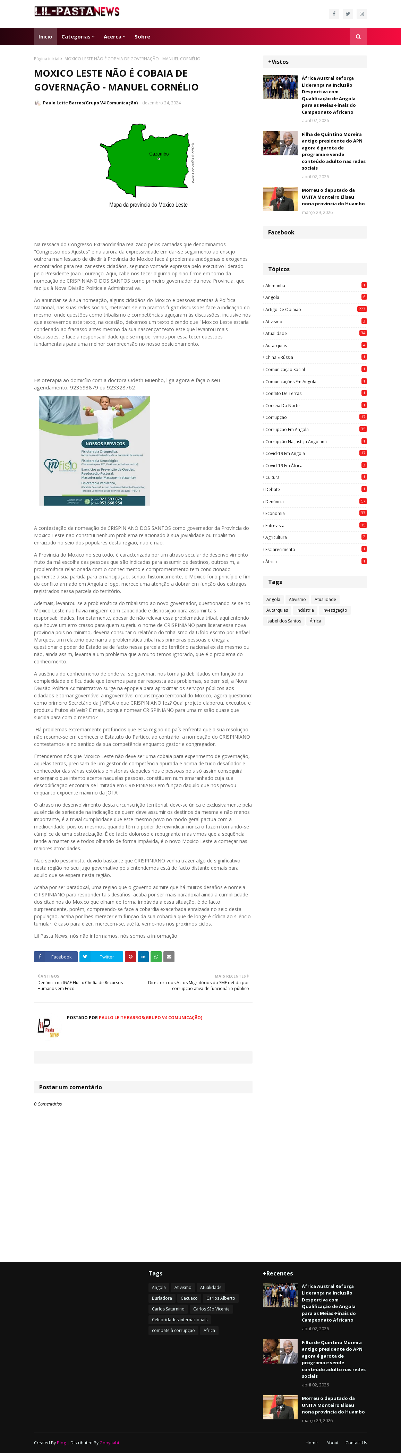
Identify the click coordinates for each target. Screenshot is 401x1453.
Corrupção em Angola (316, 429)
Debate (316, 489)
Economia (316, 513)
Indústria (305, 610)
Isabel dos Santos (283, 621)
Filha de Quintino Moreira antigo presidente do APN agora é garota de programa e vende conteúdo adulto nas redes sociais (334, 151)
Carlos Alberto (220, 1298)
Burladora (162, 1298)
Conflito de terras (316, 393)
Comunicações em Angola (316, 381)
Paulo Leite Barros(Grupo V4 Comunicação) (90, 103)
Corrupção (316, 417)
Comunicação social (316, 369)
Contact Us (356, 1443)
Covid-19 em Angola (316, 453)
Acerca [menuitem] (112, 36)
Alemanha (316, 285)
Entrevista (316, 525)
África (316, 561)
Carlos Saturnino (168, 1309)
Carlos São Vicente (211, 1309)
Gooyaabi (109, 1443)
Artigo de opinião (316, 309)
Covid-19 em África (316, 465)
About (332, 1443)
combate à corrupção (173, 1330)
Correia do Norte (316, 405)
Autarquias (316, 345)
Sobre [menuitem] (142, 36)
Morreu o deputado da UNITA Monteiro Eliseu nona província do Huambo (333, 197)
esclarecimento (316, 549)
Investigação (335, 610)
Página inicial (46, 59)
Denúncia (316, 501)
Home (312, 1443)
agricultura (316, 537)
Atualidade (316, 333)
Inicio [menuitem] (45, 36)
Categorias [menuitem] (76, 36)
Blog (61, 1443)
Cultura (316, 477)
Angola (316, 297)
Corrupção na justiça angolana (316, 441)
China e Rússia (316, 357)
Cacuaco (189, 1298)
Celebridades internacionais (179, 1320)
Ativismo (316, 321)
